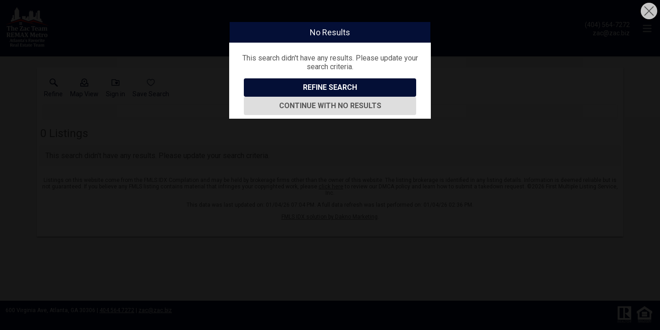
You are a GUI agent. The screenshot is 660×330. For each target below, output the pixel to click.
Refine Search (330, 87)
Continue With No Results (330, 105)
